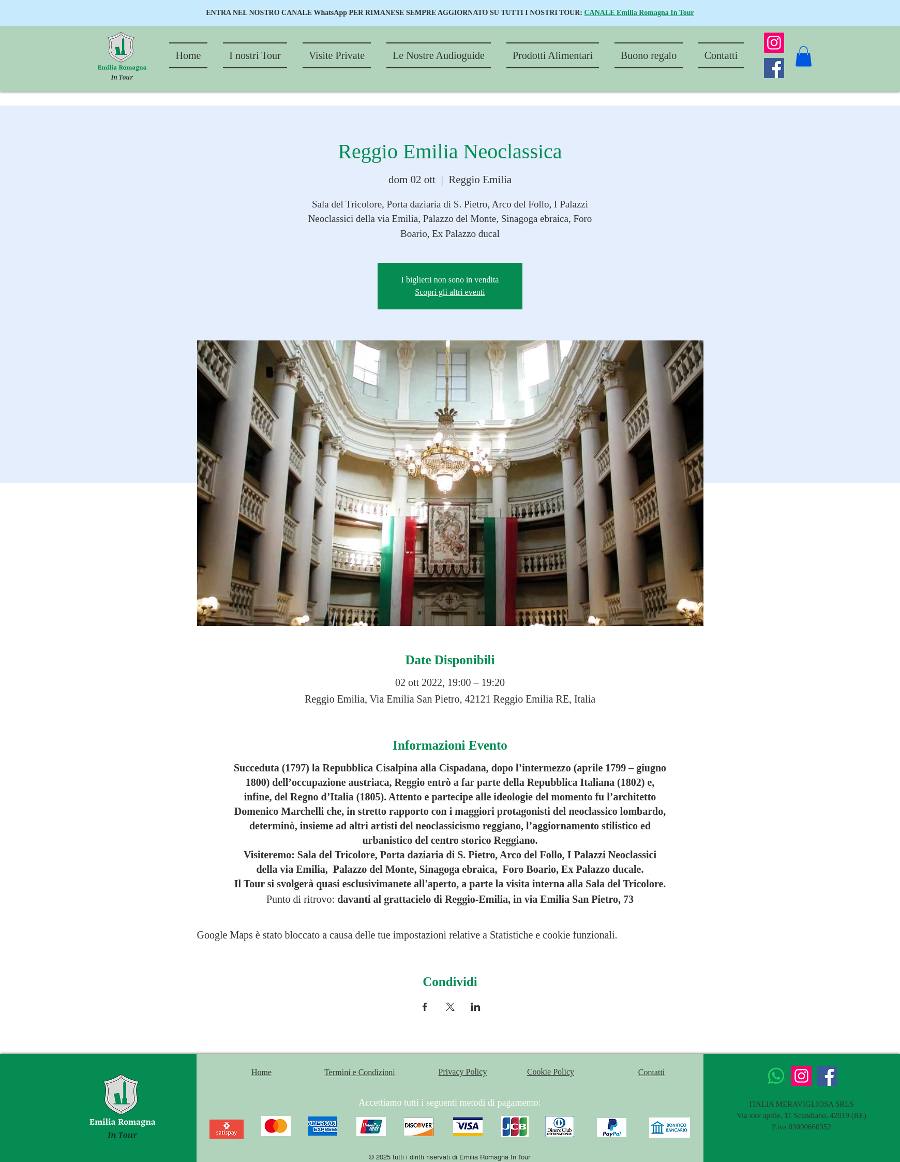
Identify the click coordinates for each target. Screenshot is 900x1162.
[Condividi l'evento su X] (450, 1007)
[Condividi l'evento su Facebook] (425, 1007)
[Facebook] (774, 68)
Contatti (651, 1072)
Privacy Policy (463, 1071)
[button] (803, 56)
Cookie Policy (550, 1071)
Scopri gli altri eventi (450, 292)
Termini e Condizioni (359, 1072)
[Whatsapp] (776, 1076)
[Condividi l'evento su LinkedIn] (476, 1007)
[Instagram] (774, 43)
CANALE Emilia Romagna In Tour (639, 13)
